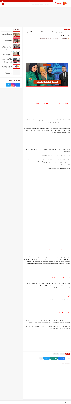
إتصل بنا (28, 1)
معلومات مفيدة (35, 4)
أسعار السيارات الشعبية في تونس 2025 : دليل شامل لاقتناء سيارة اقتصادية (7, 61)
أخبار (50, 4)
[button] (61, 358)
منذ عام (10, 51)
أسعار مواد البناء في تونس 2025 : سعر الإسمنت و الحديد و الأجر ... (7, 54)
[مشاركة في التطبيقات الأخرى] (41, 358)
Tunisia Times (57, 402)
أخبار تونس (46, 4)
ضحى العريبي (56, 353)
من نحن (32, 1)
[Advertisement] (35, 17)
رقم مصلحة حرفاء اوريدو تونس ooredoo (7, 73)
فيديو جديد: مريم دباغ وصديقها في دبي (8, 41)
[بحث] (3, 4)
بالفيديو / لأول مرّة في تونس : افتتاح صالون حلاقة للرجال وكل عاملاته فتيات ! (7, 48)
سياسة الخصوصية (47, 1)
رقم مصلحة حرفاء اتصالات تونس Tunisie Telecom (7, 67)
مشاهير (41, 4)
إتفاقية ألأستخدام (39, 1)
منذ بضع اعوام (9, 33)
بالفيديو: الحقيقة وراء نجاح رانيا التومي (7, 35)
